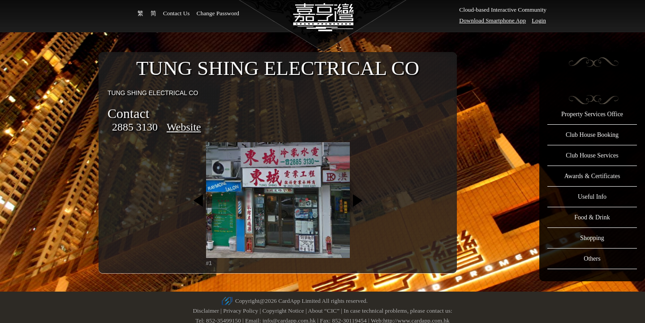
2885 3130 (135, 127)
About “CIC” (324, 310)
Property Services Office (592, 114)
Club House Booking (592, 134)
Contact (128, 113)
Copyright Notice (283, 310)
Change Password (218, 13)
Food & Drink (592, 217)
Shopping (592, 238)
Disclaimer (206, 310)
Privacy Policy (240, 310)
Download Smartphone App (492, 20)
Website (184, 127)
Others (592, 258)
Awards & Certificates (592, 176)
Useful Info (592, 196)
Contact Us (176, 13)
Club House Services (592, 155)
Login (539, 20)
